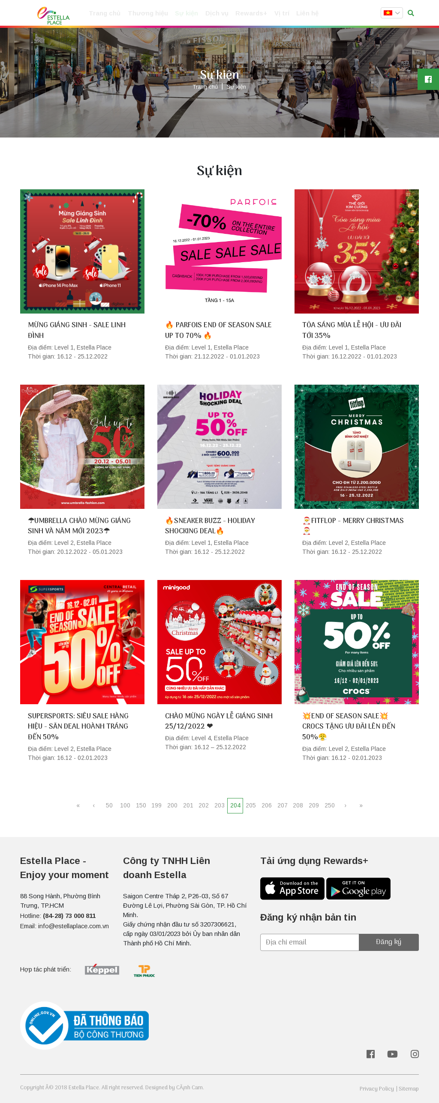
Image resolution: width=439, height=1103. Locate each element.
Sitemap (409, 1089)
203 (219, 805)
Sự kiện (183, 13)
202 (203, 805)
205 (251, 805)
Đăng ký (388, 942)
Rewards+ (245, 13)
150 (141, 805)
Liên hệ (299, 13)
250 (330, 805)
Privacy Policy (377, 1089)
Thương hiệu (145, 13)
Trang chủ (104, 13)
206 (267, 805)
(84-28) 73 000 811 (69, 915)
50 (109, 805)
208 (298, 805)
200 (172, 805)
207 (282, 805)
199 (156, 805)
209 (314, 805)
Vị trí (275, 13)
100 (125, 805)
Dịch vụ (213, 13)
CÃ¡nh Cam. (190, 1087)
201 (188, 805)
